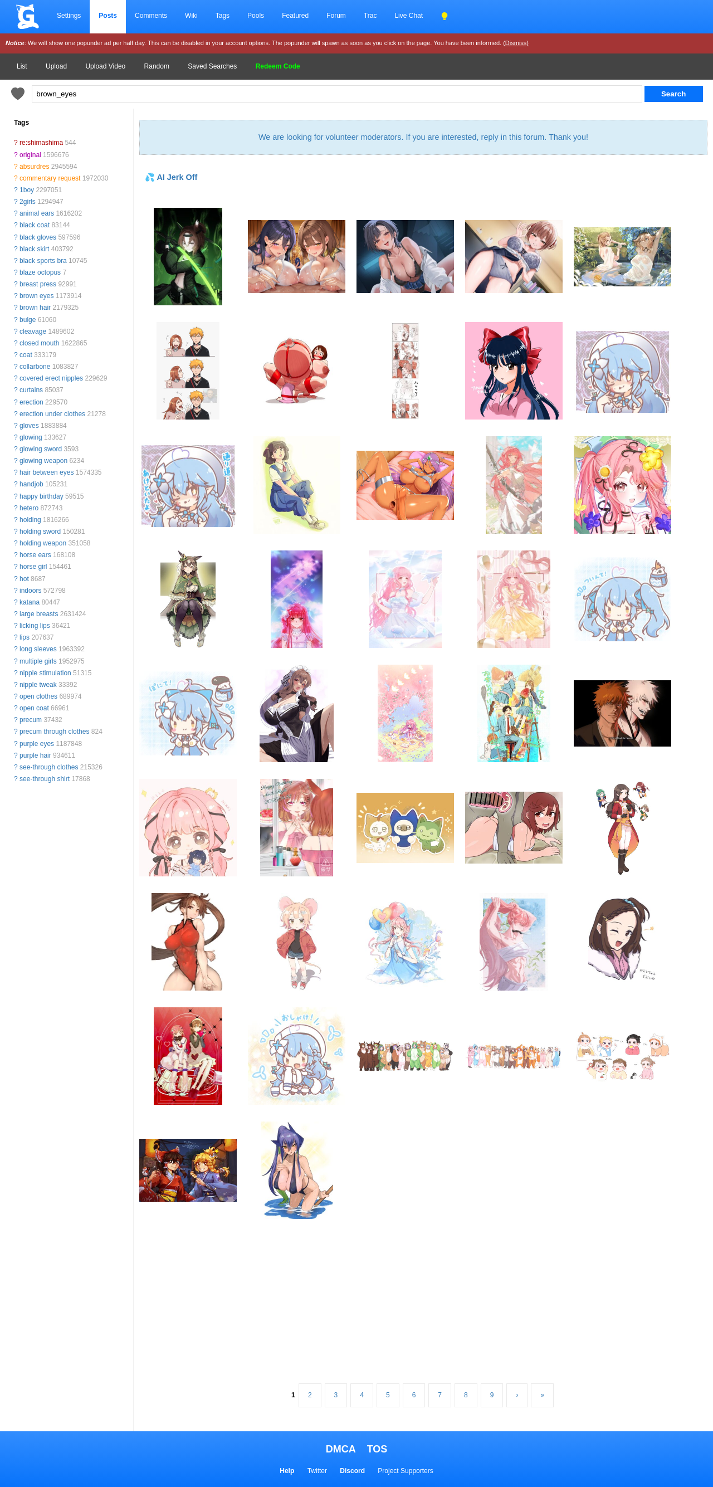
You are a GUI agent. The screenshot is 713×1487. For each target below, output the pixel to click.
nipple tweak (38, 685)
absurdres (34, 166)
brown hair (35, 307)
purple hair (35, 755)
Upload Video (105, 66)
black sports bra (43, 261)
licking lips (34, 626)
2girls (27, 202)
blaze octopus (40, 272)
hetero (28, 508)
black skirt (34, 249)
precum (30, 720)
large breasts (38, 614)
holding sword (40, 531)
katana (29, 602)
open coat (34, 708)
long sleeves (38, 649)
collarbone (34, 366)
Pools (255, 15)
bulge (27, 320)
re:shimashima (41, 143)
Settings (69, 15)
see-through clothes (48, 767)
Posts (108, 15)
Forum (336, 15)
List (22, 66)
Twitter (317, 1471)
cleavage (32, 331)
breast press (37, 284)
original (30, 155)
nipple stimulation (45, 673)
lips (24, 637)
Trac (370, 15)
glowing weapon (43, 461)
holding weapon (42, 543)
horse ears (35, 555)
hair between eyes (46, 472)
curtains (31, 390)
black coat (34, 225)
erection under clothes (52, 414)
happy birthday (41, 496)
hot (24, 579)
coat (25, 355)
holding (30, 520)
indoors (30, 590)
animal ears (36, 213)
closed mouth (39, 343)
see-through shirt (44, 779)
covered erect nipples (51, 378)
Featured (295, 15)
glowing (30, 437)
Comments (151, 15)
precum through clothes (54, 731)
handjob (31, 484)
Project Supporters (405, 1471)
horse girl (33, 567)
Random (156, 66)
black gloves (37, 237)
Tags (222, 15)
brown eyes (36, 296)
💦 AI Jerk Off (171, 177)
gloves (29, 426)
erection (31, 402)
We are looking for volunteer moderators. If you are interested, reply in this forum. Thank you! (423, 137)
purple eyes (36, 744)
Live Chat (408, 15)
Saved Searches (212, 66)
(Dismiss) (516, 43)
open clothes (38, 696)
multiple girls (38, 661)
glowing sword (40, 449)
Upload (56, 66)
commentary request (49, 178)
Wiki (191, 15)
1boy (26, 190)
